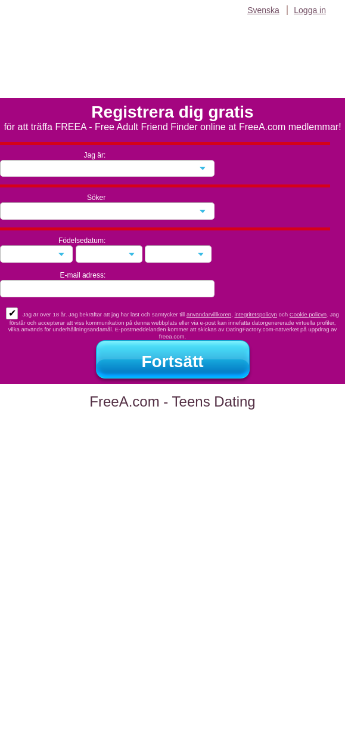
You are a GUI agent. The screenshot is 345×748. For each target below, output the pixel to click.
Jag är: (95, 155)
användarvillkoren (209, 314)
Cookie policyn (308, 314)
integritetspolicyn (255, 314)
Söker (96, 197)
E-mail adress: (83, 275)
